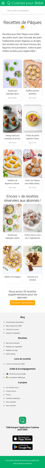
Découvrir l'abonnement (22, 302)
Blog (22, 317)
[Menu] (3, 3)
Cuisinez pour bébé (25, 3)
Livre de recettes (22, 359)
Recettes (22, 338)
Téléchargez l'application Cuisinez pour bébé (22, 428)
